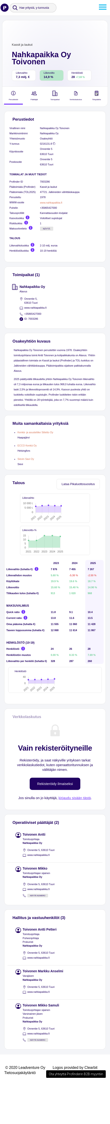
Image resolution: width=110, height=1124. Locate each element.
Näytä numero (37, 932)
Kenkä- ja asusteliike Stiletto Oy (35, 432)
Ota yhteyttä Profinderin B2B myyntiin (76, 1111)
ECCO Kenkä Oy (27, 445)
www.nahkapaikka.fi (51, 202)
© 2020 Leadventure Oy (25, 1104)
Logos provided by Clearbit (75, 1104)
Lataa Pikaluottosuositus (78, 484)
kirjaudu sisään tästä (75, 835)
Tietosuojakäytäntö (20, 1110)
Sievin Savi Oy (25, 459)
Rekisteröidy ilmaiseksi (55, 820)
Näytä (46, 229)
